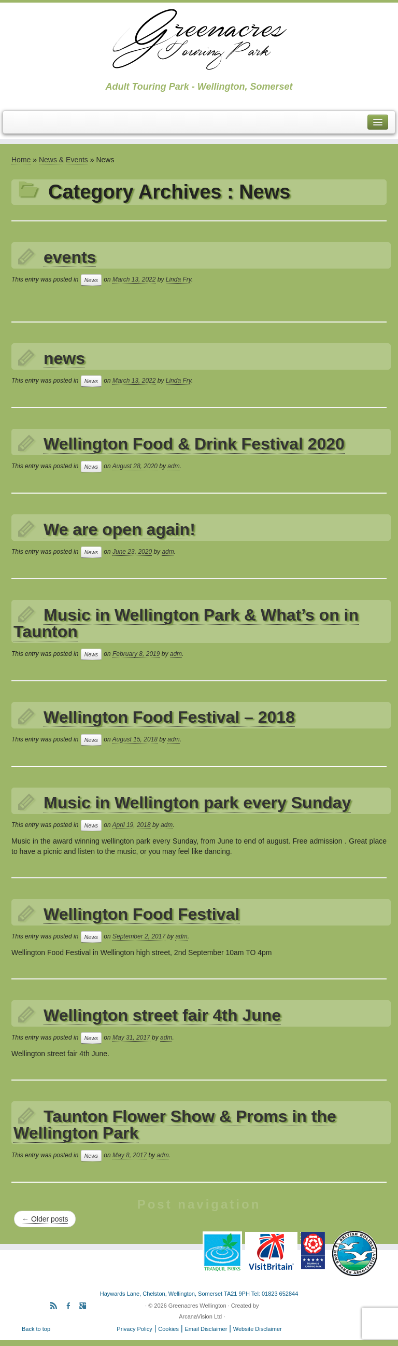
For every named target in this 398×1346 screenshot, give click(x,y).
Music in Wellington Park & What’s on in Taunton (186, 623)
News (91, 280)
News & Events (63, 160)
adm (173, 466)
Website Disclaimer (257, 1329)
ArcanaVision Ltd (200, 1316)
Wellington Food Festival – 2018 (169, 717)
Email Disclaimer (205, 1329)
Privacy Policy (134, 1329)
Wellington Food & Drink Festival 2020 (194, 443)
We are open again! (119, 529)
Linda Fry (178, 279)
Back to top (36, 1329)
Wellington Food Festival (141, 914)
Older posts (45, 1219)
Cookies (168, 1329)
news (64, 358)
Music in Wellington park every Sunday (197, 802)
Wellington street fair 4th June (162, 1015)
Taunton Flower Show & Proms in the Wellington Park (174, 1124)
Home (21, 160)
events (70, 257)
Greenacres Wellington (197, 1305)
